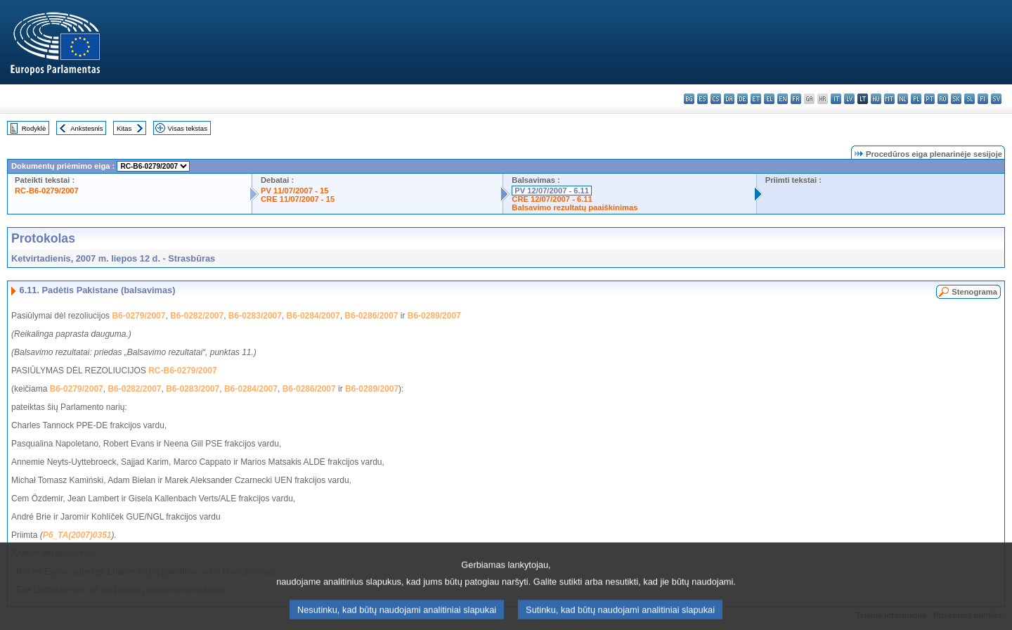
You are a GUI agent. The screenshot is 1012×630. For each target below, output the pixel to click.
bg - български (689, 99)
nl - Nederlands (902, 99)
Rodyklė (34, 128)
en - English (782, 99)
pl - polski (916, 99)
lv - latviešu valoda (849, 99)
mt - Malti (889, 99)
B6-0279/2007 (138, 316)
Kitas (124, 128)
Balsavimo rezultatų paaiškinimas (574, 207)
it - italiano (836, 99)
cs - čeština (716, 99)
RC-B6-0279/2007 (47, 190)
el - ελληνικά (769, 99)
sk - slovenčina (956, 99)
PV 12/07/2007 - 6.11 (551, 190)
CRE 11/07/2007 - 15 (298, 199)
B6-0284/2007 (313, 316)
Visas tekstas (187, 128)
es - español (702, 99)
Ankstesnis (86, 128)
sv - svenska (996, 99)
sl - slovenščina (969, 99)
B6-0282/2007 (196, 316)
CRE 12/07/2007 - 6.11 (552, 199)
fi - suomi (983, 99)
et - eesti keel (756, 99)
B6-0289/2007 (434, 316)
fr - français (796, 99)
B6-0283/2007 (255, 316)
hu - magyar (876, 99)
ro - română (943, 99)
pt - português (929, 99)
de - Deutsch (742, 99)
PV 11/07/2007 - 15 (294, 190)
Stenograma (974, 292)
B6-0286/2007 (371, 316)
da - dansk (729, 99)
